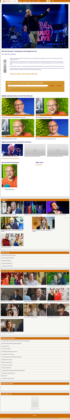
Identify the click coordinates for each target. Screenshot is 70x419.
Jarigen (38, 1)
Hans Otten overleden (5, 346)
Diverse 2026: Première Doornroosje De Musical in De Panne (12, 285)
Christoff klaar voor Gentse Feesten (8, 378)
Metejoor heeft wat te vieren (6, 367)
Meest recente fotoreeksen (7, 271)
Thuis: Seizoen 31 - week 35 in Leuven (7, 301)
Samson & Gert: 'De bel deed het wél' (23, 74)
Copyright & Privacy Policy (31, 418)
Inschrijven (56, 85)
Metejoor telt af (4, 375)
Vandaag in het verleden (7, 383)
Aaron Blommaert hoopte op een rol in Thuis (9, 351)
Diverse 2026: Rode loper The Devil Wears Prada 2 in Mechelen (58, 301)
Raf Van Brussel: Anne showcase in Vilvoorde (55, 156)
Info (26, 418)
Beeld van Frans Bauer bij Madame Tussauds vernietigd (56, 214)
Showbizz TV (4, 200)
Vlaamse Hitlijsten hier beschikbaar (8, 257)
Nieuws (20, 1)
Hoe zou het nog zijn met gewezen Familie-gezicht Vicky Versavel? (13, 370)
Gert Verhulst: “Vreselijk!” (6, 348)
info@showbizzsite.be (41, 418)
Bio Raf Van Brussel (9, 189)
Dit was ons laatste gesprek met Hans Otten (9, 214)
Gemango (57, 418)
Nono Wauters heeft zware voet (7, 359)
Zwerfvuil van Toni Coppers (6, 260)
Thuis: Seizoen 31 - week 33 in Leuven (7, 332)
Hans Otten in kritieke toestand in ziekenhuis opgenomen (11, 343)
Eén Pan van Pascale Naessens (7, 263)
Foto (34, 1)
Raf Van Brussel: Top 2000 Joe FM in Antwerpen (10, 156)
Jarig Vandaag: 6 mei (6, 394)
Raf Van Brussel (39, 164)
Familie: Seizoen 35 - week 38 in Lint (30, 301)
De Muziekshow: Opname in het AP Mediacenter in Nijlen (57, 285)
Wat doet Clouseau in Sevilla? (7, 362)
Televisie (25, 1)
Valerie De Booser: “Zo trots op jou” (8, 354)
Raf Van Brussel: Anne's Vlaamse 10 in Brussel (32, 156)
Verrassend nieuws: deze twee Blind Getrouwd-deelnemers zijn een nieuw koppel (16, 340)
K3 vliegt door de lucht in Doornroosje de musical (32, 214)
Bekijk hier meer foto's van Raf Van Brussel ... (11, 158)
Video (30, 1)
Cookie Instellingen (48, 418)
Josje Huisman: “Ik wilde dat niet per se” (8, 373)
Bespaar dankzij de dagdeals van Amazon (9, 255)
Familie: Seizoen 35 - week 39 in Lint (30, 285)
